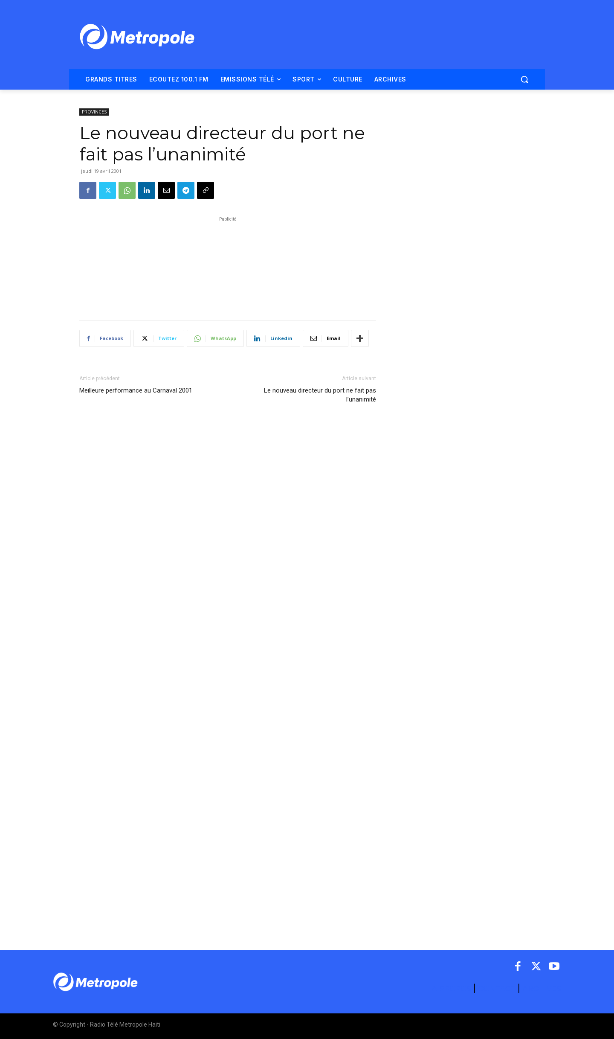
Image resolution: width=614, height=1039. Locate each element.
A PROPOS (452, 988)
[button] (524, 79)
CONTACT (497, 988)
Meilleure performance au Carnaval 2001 (135, 390)
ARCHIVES (541, 988)
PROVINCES (94, 112)
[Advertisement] (227, 264)
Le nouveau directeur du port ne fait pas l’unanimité (320, 395)
